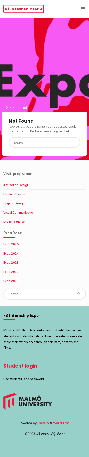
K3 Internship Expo (23, 9)
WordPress (61, 423)
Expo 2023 (11, 262)
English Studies (14, 221)
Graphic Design (13, 203)
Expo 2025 (11, 244)
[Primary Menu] (83, 9)
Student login (20, 365)
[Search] (73, 142)
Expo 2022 (11, 271)
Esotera (43, 423)
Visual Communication (19, 212)
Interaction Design (16, 185)
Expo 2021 (11, 281)
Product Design (14, 194)
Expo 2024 (11, 253)
